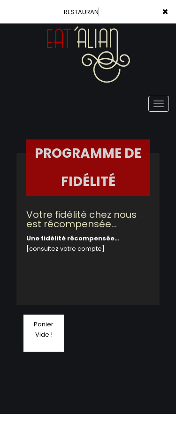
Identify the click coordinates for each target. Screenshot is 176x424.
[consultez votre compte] (65, 248)
